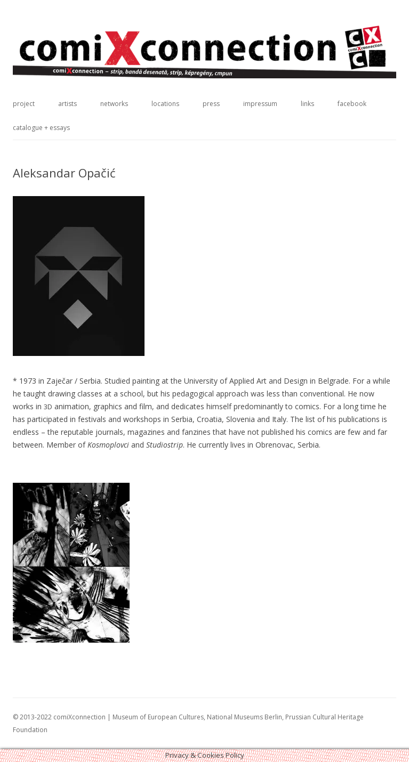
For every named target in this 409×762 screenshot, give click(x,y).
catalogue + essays (41, 127)
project (24, 103)
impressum (260, 103)
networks (114, 103)
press (211, 103)
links (307, 103)
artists (67, 103)
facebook (352, 103)
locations (165, 103)
